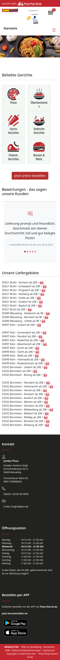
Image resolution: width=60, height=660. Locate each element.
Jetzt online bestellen (30, 175)
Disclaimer (48, 646)
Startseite (10, 28)
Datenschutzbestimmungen (26, 650)
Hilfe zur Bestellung (31, 646)
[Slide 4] (32, 251)
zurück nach (22, 3)
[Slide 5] (35, 251)
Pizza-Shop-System (48, 653)
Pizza (13, 102)
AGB (7, 650)
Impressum (49, 650)
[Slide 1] (25, 251)
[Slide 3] (30, 251)
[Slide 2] (27, 251)
